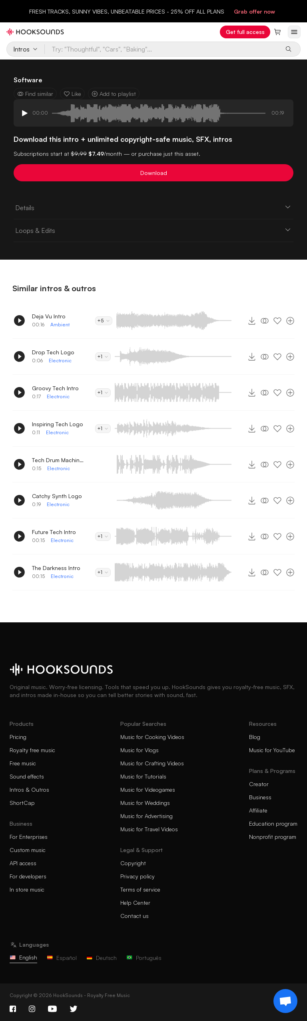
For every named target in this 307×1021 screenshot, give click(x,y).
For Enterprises (29, 836)
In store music (27, 889)
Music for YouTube (272, 750)
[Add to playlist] (290, 320)
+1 (103, 357)
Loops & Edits (153, 230)
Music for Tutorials (143, 776)
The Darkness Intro (56, 567)
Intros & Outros (29, 789)
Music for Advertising (146, 815)
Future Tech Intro (54, 531)
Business (260, 797)
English (23, 957)
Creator (259, 784)
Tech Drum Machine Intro (58, 460)
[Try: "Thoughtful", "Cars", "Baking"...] (162, 49)
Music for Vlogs (139, 750)
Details (153, 207)
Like (72, 93)
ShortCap (22, 802)
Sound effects (27, 776)
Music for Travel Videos (149, 829)
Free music (23, 763)
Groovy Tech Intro (55, 388)
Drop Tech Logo (53, 352)
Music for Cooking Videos (152, 736)
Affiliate (258, 810)
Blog (254, 736)
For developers (28, 876)
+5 (103, 321)
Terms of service (140, 889)
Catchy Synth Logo (57, 496)
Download (153, 172)
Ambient (60, 325)
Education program (273, 823)
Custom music (28, 849)
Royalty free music (32, 750)
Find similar (35, 93)
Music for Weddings (145, 802)
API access (23, 863)
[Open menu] (294, 32)
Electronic (60, 361)
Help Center (135, 902)
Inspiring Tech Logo (57, 424)
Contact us (134, 915)
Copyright (133, 863)
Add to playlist (114, 93)
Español (62, 957)
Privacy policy (137, 876)
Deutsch (101, 957)
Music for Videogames (147, 789)
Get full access (245, 31)
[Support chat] (285, 1001)
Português (143, 957)
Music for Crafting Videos (152, 763)
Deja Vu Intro (49, 316)
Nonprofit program (272, 836)
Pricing (18, 736)
